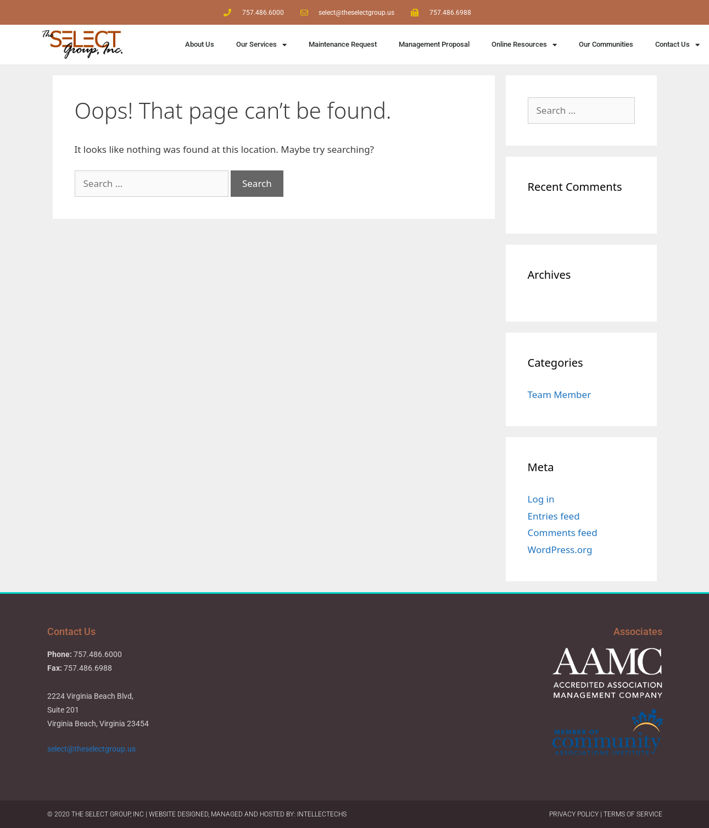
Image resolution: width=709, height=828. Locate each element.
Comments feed (563, 532)
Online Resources (524, 45)
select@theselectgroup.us (92, 748)
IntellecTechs (322, 814)
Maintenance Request (343, 44)
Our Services (261, 45)
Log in (541, 499)
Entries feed (554, 516)
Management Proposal (434, 44)
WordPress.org (560, 549)
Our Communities (606, 44)
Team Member (559, 394)
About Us (199, 44)
